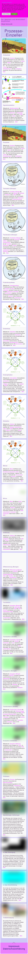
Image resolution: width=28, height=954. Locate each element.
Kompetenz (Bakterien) (10, 817)
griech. (20, 513)
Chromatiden (6, 340)
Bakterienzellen (12, 783)
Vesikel (9, 62)
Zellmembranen (7, 568)
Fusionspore (18, 68)
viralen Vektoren (7, 704)
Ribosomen (21, 197)
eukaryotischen (6, 573)
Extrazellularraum (7, 68)
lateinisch (5, 251)
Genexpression (6, 242)
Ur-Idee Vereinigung (9, 944)
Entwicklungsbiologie (8, 610)
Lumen (4, 67)
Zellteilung (6, 556)
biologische (5, 562)
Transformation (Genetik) (10, 776)
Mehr (4, 71)
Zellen (21, 114)
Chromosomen (19, 474)
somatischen (6, 381)
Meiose (5, 465)
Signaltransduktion (8, 105)
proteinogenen (17, 297)
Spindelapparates (14, 342)
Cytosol (22, 61)
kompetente (6, 783)
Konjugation (10, 791)
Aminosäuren (8, 293)
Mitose (19, 430)
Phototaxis (6, 854)
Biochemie (12, 112)
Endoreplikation (8, 375)
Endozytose (6, 55)
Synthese (22, 193)
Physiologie (20, 112)
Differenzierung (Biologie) (11, 603)
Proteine (15, 245)
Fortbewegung (17, 863)
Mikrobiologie (6, 741)
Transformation (6, 665)
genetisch (13, 476)
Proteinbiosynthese (16, 199)
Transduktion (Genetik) (10, 692)
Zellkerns (8, 430)
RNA (20, 656)
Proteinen (7, 194)
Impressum (7, 24)
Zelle (22, 562)
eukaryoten (17, 239)
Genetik (16, 696)
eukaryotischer (18, 427)
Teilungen (12, 427)
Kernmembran (19, 343)
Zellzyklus (5, 384)
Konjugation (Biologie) (15, 653)
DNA (6, 385)
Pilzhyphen (20, 750)
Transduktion (20, 789)
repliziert (22, 384)
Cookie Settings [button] (6, 13)
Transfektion (6, 650)
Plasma (7, 564)
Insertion (23, 786)
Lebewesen (6, 290)
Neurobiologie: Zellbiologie (11, 895)
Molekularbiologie (20, 780)
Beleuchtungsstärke (7, 860)
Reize (14, 115)
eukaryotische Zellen (8, 659)
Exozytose (12, 58)
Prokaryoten (6, 525)
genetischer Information (13, 291)
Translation (9, 244)
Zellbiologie (17, 655)
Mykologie (14, 747)
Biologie (16, 193)
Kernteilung (17, 334)
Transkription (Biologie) (10, 234)
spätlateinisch (6, 250)
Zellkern (5, 240)
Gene (19, 701)
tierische (5, 658)
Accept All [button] (14, 13)
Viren (13, 698)
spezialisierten (13, 613)
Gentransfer (6, 698)
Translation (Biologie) (9, 188)
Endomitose (6, 328)
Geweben (11, 612)
